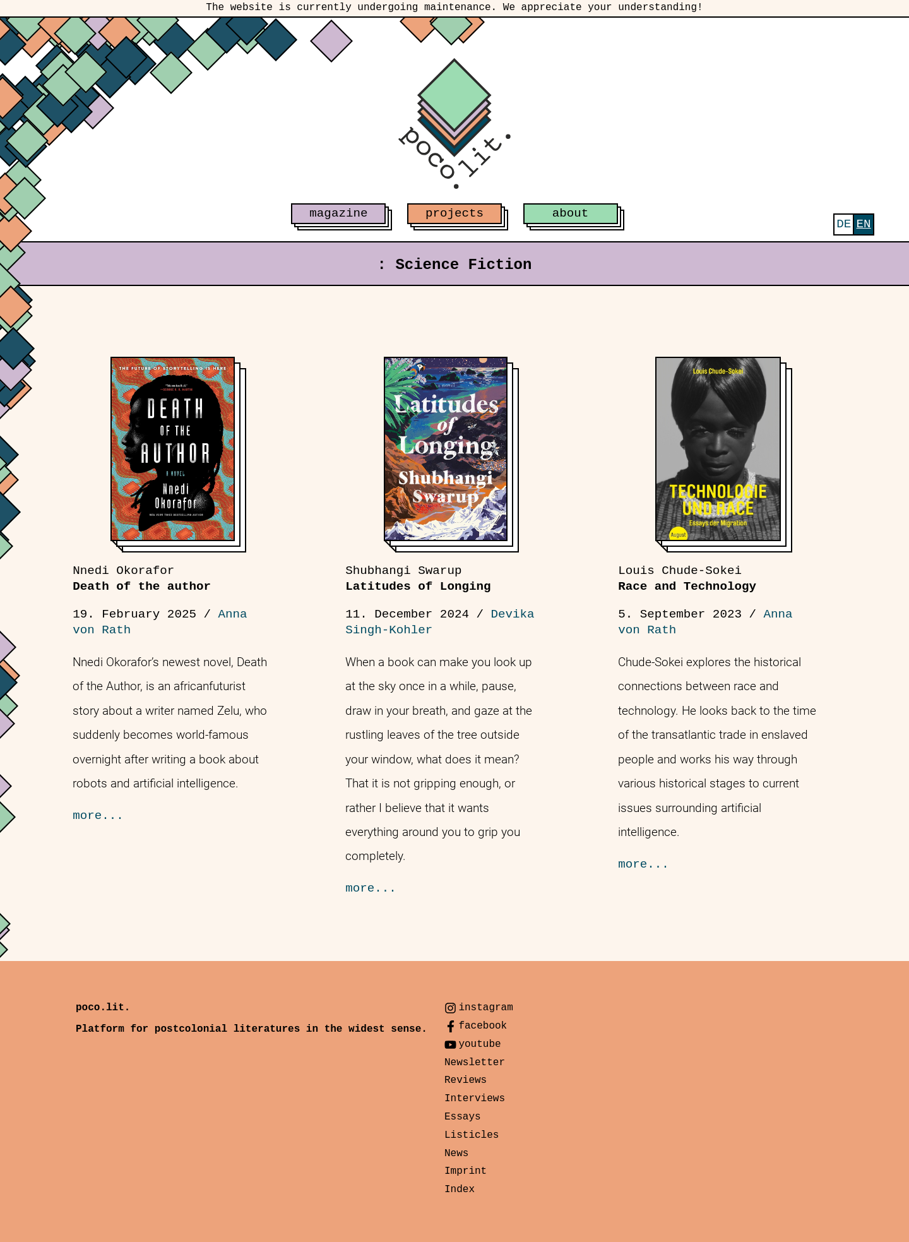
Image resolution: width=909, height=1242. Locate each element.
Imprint (465, 1171)
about (570, 213)
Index (459, 1189)
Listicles (471, 1135)
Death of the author (142, 579)
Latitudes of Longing (417, 579)
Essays (462, 1117)
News (456, 1153)
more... (98, 816)
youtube (479, 1044)
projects (454, 213)
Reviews (465, 1080)
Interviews (474, 1098)
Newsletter (474, 1062)
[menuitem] (844, 224)
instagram (485, 1007)
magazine (338, 213)
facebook (482, 1026)
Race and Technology (687, 579)
